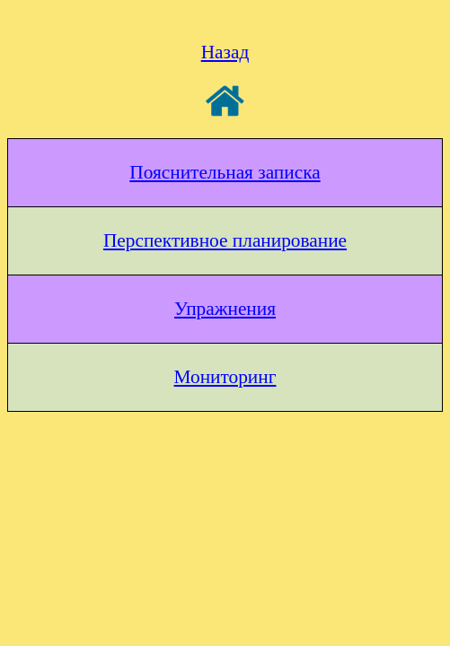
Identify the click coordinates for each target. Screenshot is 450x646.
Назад (225, 52)
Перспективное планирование (225, 240)
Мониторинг (225, 377)
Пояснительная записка (224, 172)
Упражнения (225, 308)
